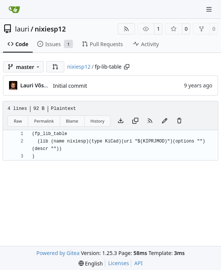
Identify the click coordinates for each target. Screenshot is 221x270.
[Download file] (121, 121)
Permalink (44, 121)
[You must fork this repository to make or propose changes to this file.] (165, 121)
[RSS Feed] (126, 28)
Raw (18, 121)
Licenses (118, 263)
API (138, 263)
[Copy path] (126, 66)
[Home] (14, 9)
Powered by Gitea (58, 252)
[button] (55, 66)
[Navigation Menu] (209, 9)
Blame (72, 121)
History (97, 121)
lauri (22, 29)
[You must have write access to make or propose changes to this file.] (179, 121)
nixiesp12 (50, 29)
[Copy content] (135, 121)
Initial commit (70, 85)
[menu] (91, 263)
